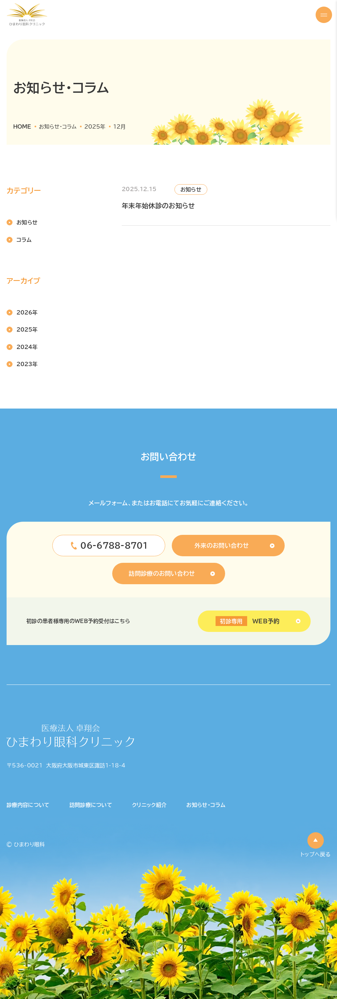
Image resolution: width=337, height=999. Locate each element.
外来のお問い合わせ (221, 545)
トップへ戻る (315, 854)
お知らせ (27, 222)
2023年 (27, 364)
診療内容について (28, 805)
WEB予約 (247, 621)
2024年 (27, 347)
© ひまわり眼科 (26, 844)
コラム (24, 239)
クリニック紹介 (149, 805)
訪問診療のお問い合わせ (162, 573)
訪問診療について (91, 805)
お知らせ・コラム (205, 805)
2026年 (27, 312)
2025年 (27, 329)
